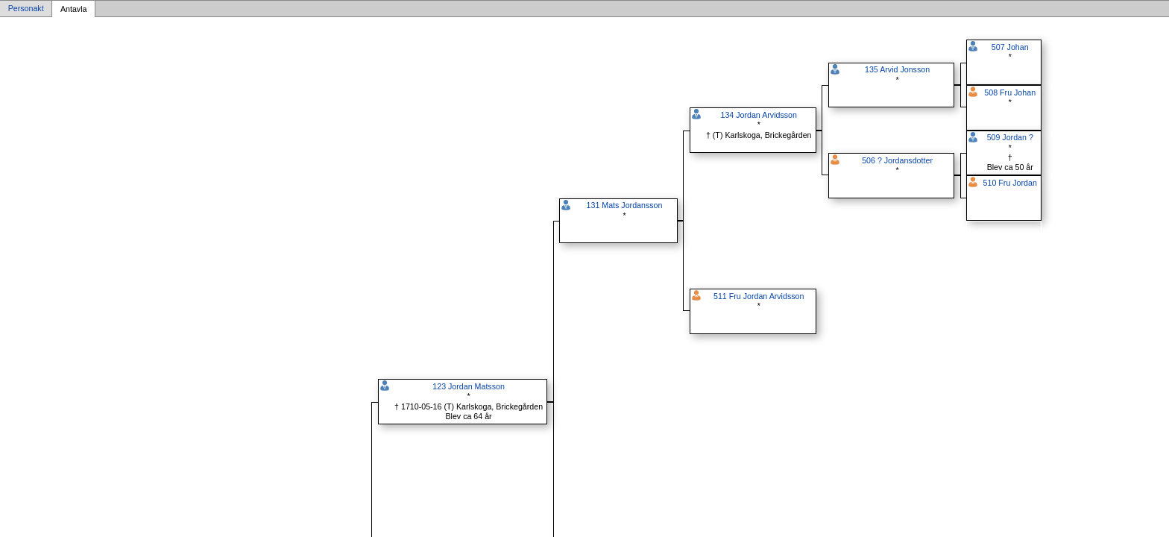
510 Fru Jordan (1010, 182)
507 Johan (1010, 47)
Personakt (26, 8)
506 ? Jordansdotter (897, 160)
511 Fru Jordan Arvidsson (758, 296)
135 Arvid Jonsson (897, 69)
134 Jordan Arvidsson (758, 114)
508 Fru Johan (1010, 92)
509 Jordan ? (1010, 137)
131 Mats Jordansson (625, 205)
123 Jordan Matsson (468, 386)
